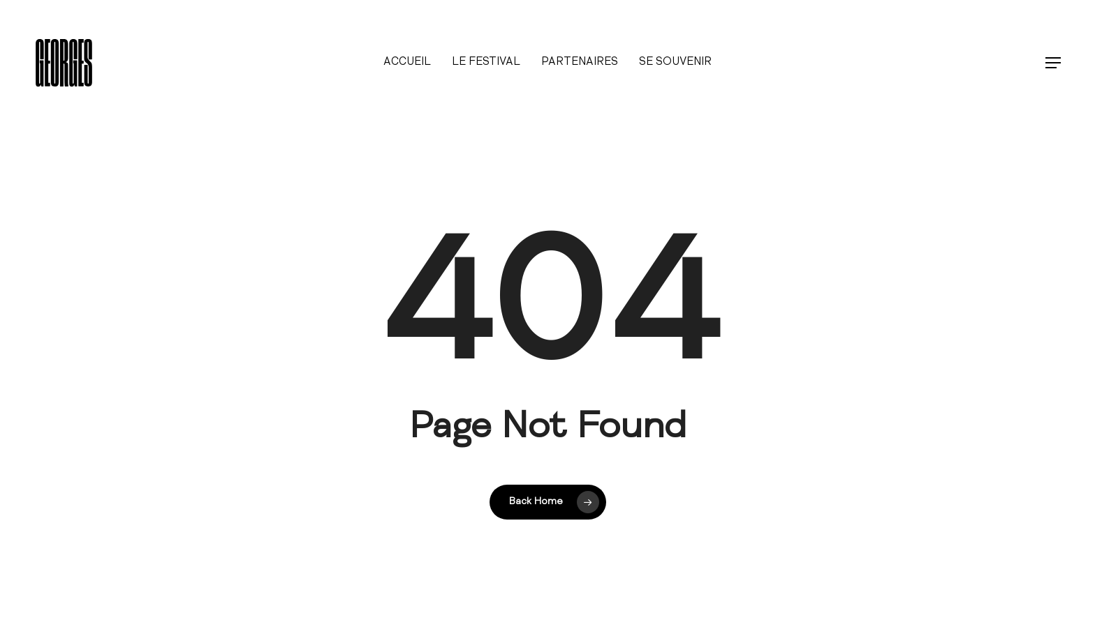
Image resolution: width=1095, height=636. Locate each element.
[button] (1053, 63)
